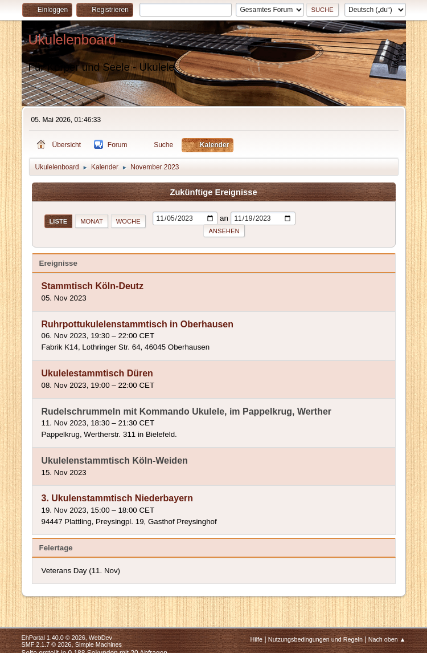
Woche (128, 221)
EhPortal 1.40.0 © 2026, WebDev (67, 637)
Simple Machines (98, 644)
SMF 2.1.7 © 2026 (47, 644)
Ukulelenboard (72, 39)
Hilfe (256, 639)
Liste (59, 221)
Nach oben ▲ (387, 639)
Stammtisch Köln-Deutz (92, 286)
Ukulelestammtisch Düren (97, 374)
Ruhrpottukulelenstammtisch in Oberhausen (138, 324)
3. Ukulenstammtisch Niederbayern (118, 499)
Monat (91, 221)
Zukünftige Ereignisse (213, 192)
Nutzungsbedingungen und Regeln (315, 639)
